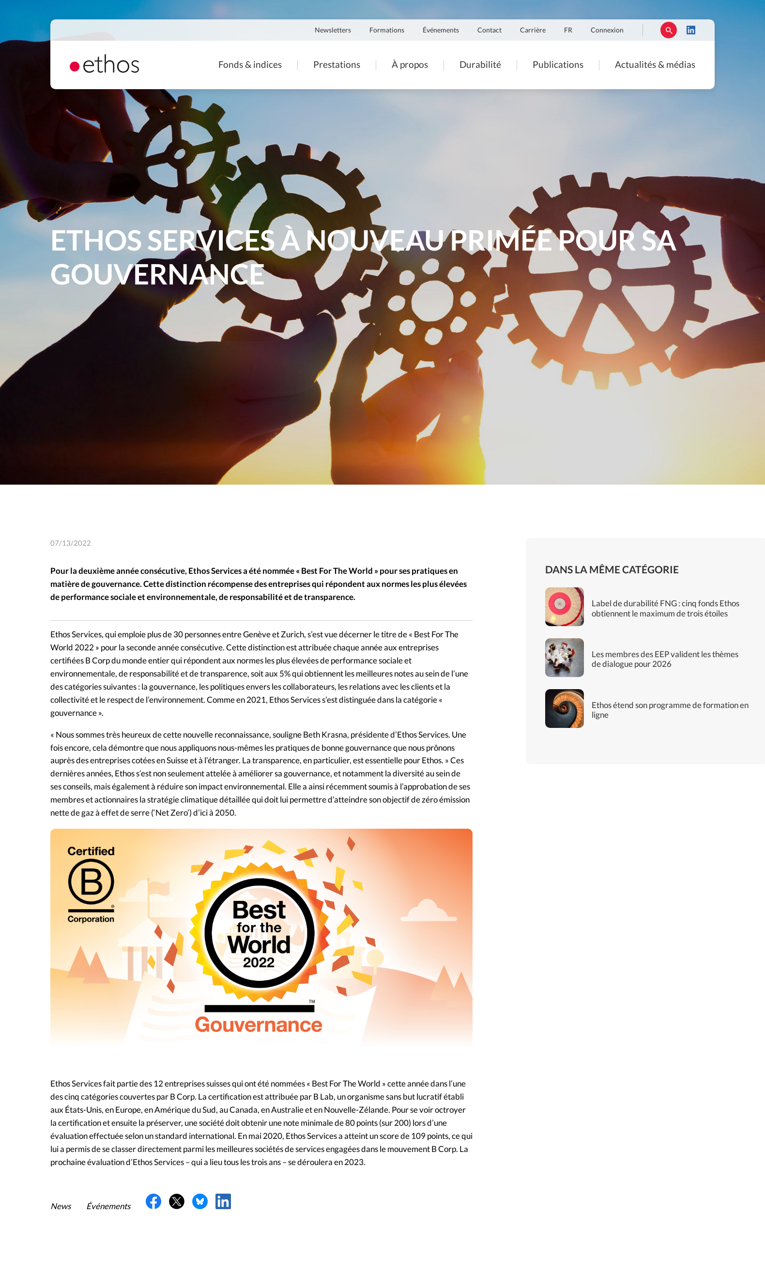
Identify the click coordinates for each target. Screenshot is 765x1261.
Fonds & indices (250, 65)
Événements (441, 30)
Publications (558, 65)
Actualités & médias (655, 65)
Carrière (533, 30)
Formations (386, 30)
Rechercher (668, 30)
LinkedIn (691, 30)
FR (568, 30)
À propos (410, 65)
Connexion (607, 30)
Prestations (336, 65)
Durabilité (480, 65)
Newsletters (333, 30)
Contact (489, 30)
